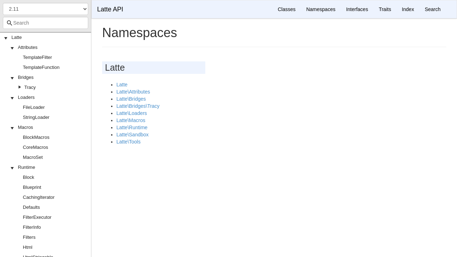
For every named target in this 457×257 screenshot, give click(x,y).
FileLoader (34, 107)
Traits (385, 9)
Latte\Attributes (133, 92)
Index (408, 9)
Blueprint (32, 187)
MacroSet (33, 157)
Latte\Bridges (131, 99)
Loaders (26, 97)
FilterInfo (32, 227)
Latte (16, 37)
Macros (25, 127)
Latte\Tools (128, 142)
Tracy (30, 87)
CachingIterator (39, 197)
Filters (29, 237)
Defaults (31, 207)
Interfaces (357, 9)
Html (27, 247)
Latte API (110, 9)
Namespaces (321, 9)
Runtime (26, 167)
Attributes (27, 47)
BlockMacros (36, 137)
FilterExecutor (37, 217)
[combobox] (45, 23)
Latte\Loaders (131, 113)
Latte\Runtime (131, 127)
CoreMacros (35, 147)
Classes (287, 9)
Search (433, 9)
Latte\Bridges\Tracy (138, 106)
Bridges (26, 77)
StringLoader (36, 117)
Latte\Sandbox (132, 134)
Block (28, 177)
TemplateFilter (37, 57)
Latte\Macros (130, 120)
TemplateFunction (41, 67)
